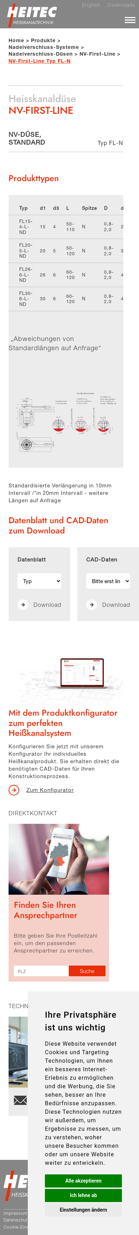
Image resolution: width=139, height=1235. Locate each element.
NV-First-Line (97, 54)
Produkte (43, 40)
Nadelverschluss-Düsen (41, 54)
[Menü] (130, 20)
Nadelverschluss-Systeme (44, 47)
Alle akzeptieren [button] (83, 1181)
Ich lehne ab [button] (83, 1195)
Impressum (15, 1213)
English (91, 5)
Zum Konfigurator (50, 790)
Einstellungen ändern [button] (83, 1210)
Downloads (121, 5)
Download (47, 605)
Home (16, 40)
